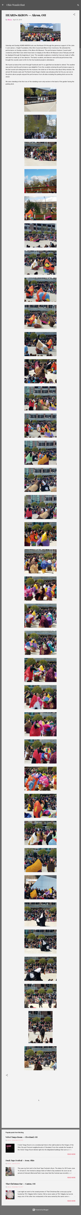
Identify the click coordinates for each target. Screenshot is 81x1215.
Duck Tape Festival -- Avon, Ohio (20, 1160)
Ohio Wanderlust (15, 4)
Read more (71, 1154)
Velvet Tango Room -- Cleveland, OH (21, 1137)
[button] (74, 14)
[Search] (78, 5)
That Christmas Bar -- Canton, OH (20, 1184)
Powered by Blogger (41, 1210)
